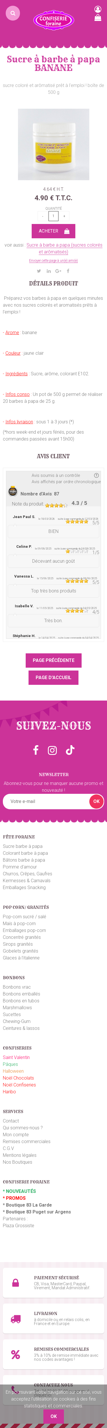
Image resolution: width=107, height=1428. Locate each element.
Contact (11, 1121)
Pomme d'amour (20, 867)
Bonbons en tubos (21, 1000)
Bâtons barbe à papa (24, 860)
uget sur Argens (53, 1212)
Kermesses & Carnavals (27, 880)
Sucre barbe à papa (23, 846)
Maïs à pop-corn (19, 923)
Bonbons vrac (17, 987)
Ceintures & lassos (21, 1028)
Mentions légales (20, 1155)
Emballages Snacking (24, 887)
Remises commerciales (27, 1141)
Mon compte (16, 1134)
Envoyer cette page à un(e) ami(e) (53, 261)
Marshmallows (17, 1007)
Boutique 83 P (21, 1212)
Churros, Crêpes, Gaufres (27, 873)
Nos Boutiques (17, 1162)
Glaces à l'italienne (21, 958)
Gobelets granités (20, 951)
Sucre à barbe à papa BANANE (53, 63)
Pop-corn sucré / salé (24, 916)
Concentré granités (22, 937)
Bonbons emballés (21, 994)
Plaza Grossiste (18, 1225)
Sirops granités (18, 944)
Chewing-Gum (17, 1021)
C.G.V (8, 1148)
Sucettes (12, 1014)
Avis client (53, 456)
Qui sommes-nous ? (23, 1127)
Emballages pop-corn (24, 930)
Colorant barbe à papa (25, 853)
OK (96, 801)
